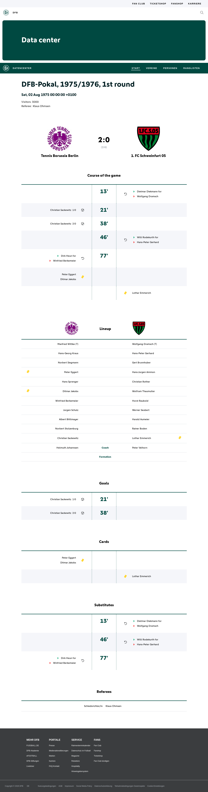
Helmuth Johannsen (67, 448)
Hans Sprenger (70, 382)
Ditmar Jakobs (68, 279)
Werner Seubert (140, 410)
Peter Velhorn (139, 448)
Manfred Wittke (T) (67, 344)
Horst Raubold (140, 401)
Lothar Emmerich (141, 293)
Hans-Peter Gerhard (148, 242)
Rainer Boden (139, 428)
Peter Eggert (69, 274)
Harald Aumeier (140, 419)
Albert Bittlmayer (68, 419)
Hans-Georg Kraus (68, 353)
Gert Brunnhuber (141, 362)
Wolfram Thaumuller (143, 391)
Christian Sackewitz (60, 210)
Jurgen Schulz (70, 410)
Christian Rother (141, 382)
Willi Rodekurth (145, 237)
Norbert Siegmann (68, 362)
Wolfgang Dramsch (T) (144, 344)
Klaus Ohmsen (41, 106)
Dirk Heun (66, 256)
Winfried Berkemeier (64, 261)
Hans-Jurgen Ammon (143, 372)
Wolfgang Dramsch (147, 196)
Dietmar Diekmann (147, 191)
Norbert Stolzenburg (66, 428)
